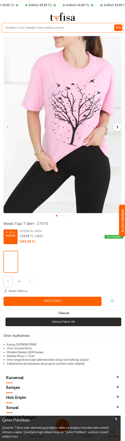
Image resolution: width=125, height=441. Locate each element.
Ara (118, 27)
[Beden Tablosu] (63, 291)
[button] (56, 215)
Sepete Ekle (52, 301)
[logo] (62, 16)
